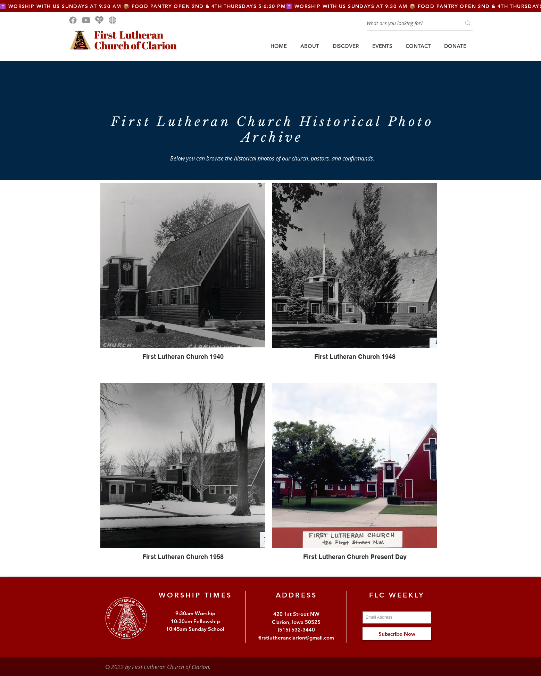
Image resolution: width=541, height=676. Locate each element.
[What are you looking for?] (409, 23)
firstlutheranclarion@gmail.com (296, 637)
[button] (309, 46)
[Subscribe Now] (397, 633)
